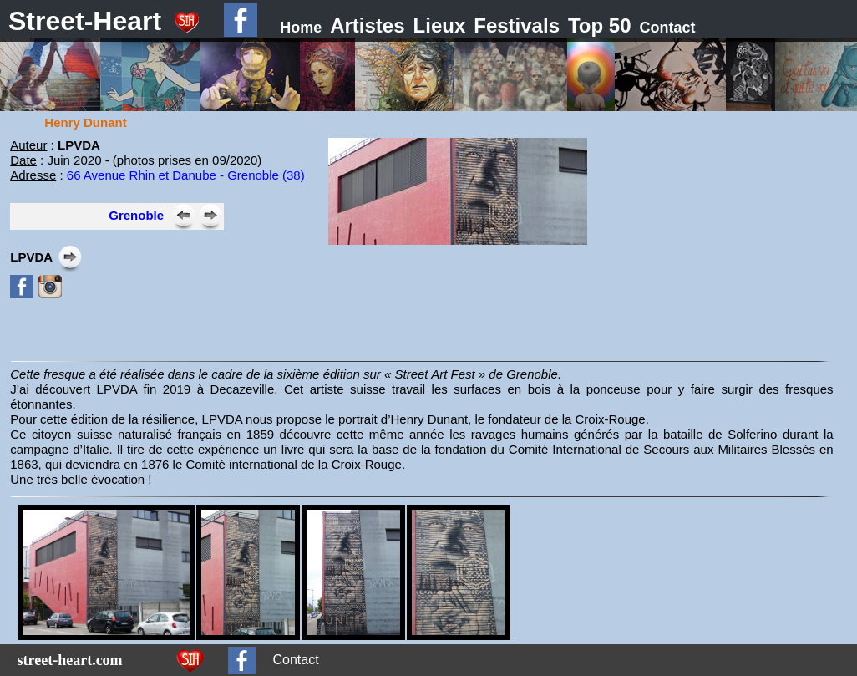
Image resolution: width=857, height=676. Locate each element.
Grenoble (136, 215)
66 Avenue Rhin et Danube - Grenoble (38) (186, 175)
